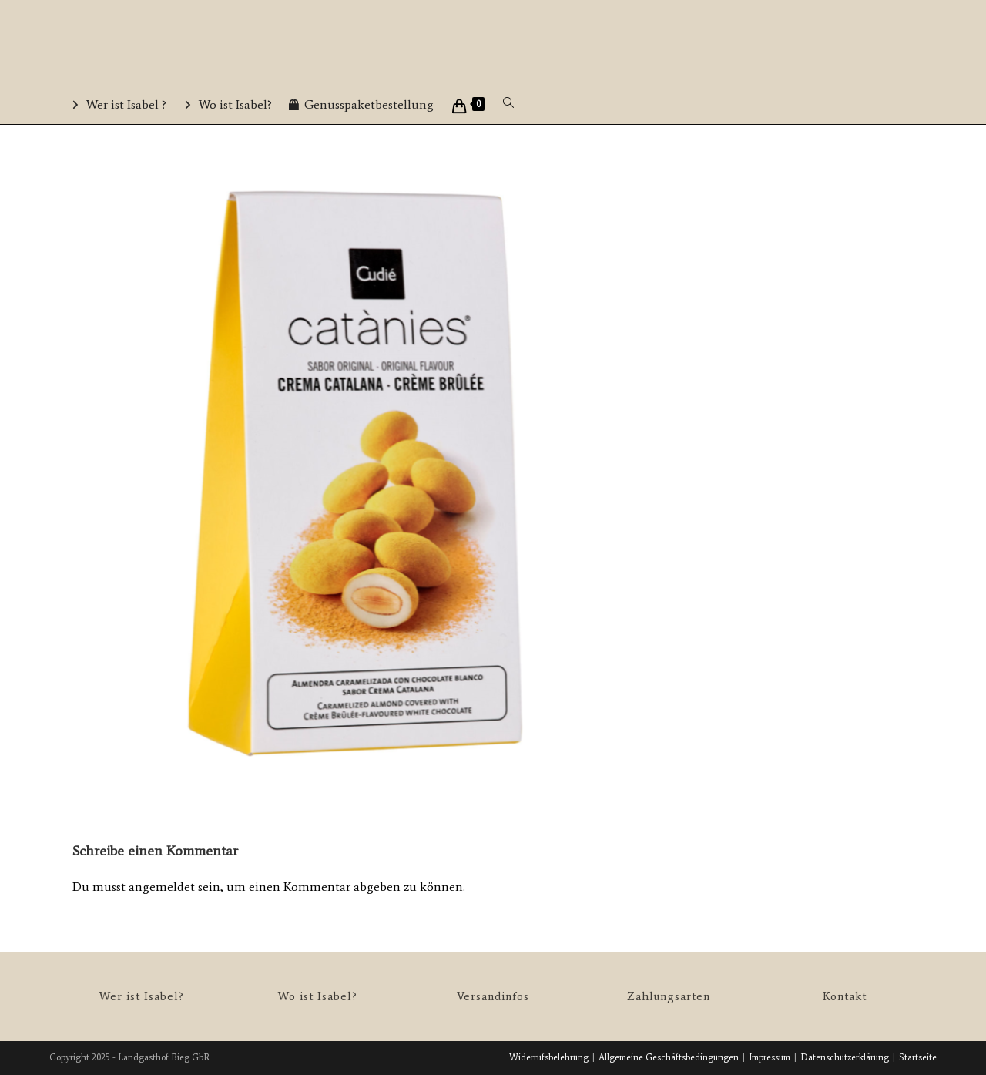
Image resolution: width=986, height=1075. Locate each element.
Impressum (769, 1057)
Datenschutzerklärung (844, 1057)
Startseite (918, 1057)
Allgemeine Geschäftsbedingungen (669, 1057)
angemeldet (162, 886)
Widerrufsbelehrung (549, 1057)
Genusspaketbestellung (369, 104)
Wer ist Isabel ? (126, 104)
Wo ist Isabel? (235, 104)
